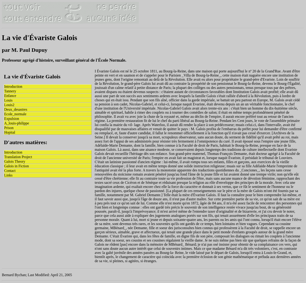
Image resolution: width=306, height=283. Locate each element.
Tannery (10, 91)
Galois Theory (14, 161)
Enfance (10, 96)
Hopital (9, 132)
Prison (9, 128)
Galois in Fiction (16, 166)
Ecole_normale (15, 114)
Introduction (13, 86)
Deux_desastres (15, 109)
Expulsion (11, 119)
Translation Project (18, 157)
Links (8, 175)
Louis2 (9, 105)
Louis (8, 100)
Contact (10, 171)
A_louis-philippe (16, 123)
